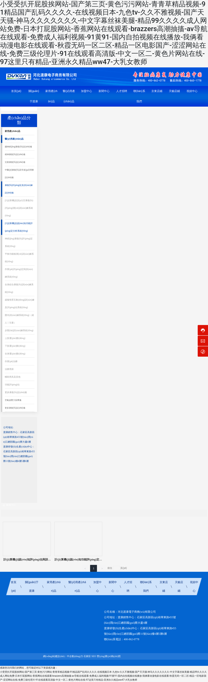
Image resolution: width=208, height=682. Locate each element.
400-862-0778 (131, 639)
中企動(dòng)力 (75, 656)
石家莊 (87, 656)
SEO (93, 656)
